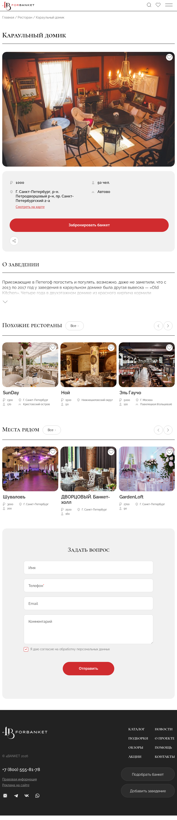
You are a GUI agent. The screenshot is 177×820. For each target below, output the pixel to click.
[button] (158, 325)
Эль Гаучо (130, 392)
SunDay (11, 392)
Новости (164, 733)
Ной (65, 392)
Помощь (163, 752)
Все (73, 326)
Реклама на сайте (15, 789)
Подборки (138, 743)
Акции (134, 761)
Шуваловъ (14, 497)
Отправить (88, 673)
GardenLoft (131, 497)
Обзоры (135, 752)
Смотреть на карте (30, 207)
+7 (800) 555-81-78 (21, 774)
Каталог (136, 733)
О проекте (165, 743)
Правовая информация (19, 784)
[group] (88, 109)
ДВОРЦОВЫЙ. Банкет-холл (85, 499)
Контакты (165, 761)
